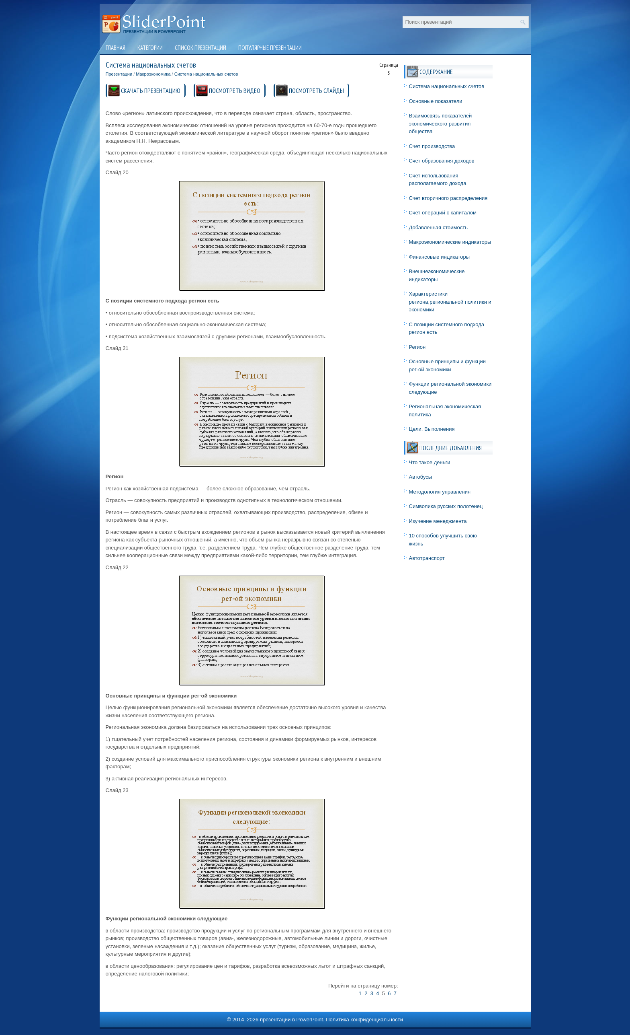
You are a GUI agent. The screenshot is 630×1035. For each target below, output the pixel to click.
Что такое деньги (429, 462)
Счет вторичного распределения (448, 198)
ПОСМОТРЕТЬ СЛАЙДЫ (316, 90)
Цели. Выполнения (432, 429)
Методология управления (440, 492)
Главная (115, 47)
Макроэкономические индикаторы (450, 242)
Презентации (119, 74)
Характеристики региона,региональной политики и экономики (450, 302)
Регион (417, 347)
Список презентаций (200, 47)
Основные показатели (435, 101)
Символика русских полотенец (446, 506)
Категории (150, 47)
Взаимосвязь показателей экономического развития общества (440, 123)
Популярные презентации (270, 47)
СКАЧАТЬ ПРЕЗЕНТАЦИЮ (150, 90)
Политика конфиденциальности (364, 1019)
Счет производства (432, 146)
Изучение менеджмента (438, 521)
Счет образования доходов (442, 161)
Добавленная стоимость (438, 227)
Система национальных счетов (206, 74)
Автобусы (420, 477)
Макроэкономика (153, 74)
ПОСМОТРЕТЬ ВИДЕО (234, 90)
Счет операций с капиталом (443, 213)
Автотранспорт (427, 558)
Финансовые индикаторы (439, 257)
